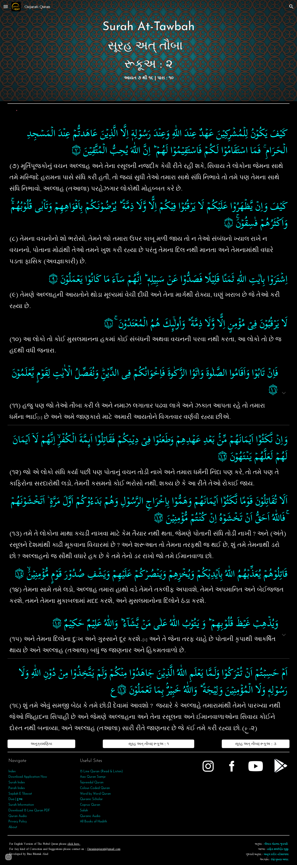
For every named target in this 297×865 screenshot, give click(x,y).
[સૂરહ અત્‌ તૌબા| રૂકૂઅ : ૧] (148, 743)
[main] (149, 50)
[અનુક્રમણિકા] (41, 743)
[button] (5, 6)
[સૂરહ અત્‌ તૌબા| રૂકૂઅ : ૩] (255, 743)
